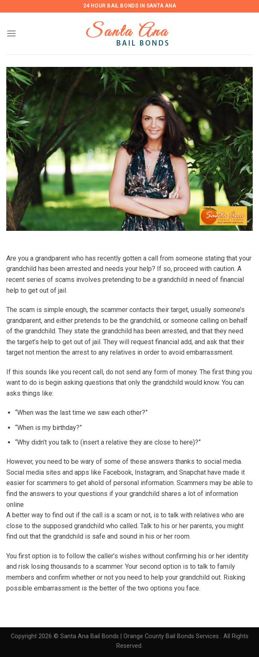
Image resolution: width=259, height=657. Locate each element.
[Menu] (11, 33)
